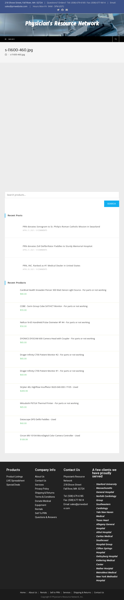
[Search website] (116, 39)
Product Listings (14, 476)
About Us (39, 476)
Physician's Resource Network (62, 25)
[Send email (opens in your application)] (66, 9)
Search (111, 203)
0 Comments (41, 230)
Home (23, 592)
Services (39, 484)
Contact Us (40, 480)
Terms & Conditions (45, 496)
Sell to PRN (55, 592)
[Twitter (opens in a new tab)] (58, 9)
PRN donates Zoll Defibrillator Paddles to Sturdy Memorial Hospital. (58, 246)
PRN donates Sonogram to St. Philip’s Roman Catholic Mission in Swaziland (61, 226)
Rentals (39, 508)
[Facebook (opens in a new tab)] (62, 9)
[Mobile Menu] (8, 39)
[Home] (6, 54)
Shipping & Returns (44, 492)
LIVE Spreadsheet (15, 480)
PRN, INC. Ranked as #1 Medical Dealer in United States (51, 265)
